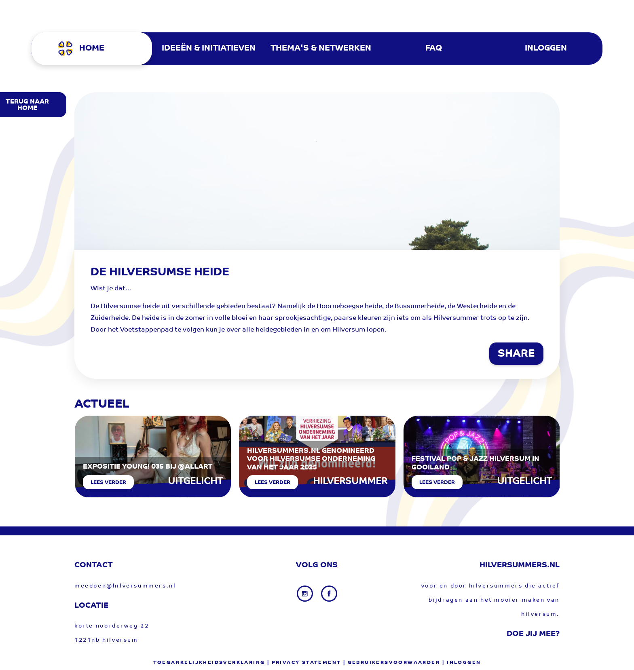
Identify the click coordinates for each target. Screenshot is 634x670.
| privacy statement (304, 662)
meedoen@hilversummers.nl (125, 586)
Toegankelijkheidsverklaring (209, 662)
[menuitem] (96, 48)
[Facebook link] (329, 593)
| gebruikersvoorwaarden (391, 662)
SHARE (516, 354)
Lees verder (108, 482)
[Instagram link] (306, 593)
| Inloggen (461, 662)
